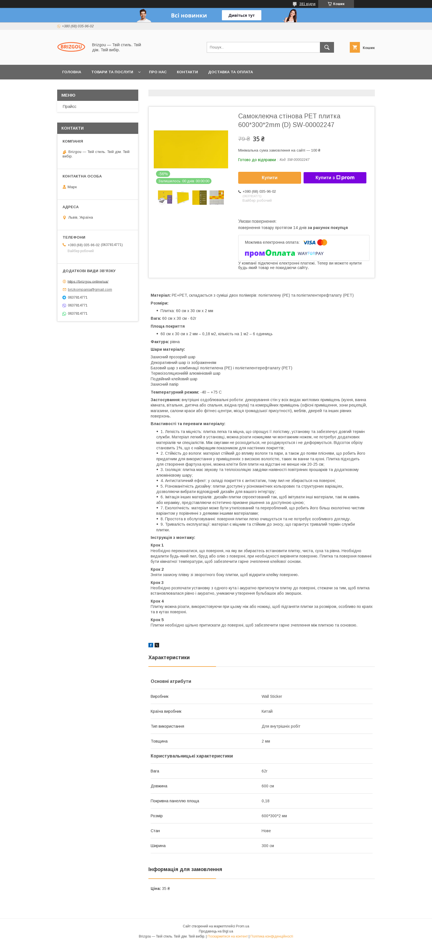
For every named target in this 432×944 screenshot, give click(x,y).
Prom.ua (242, 926)
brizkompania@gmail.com (90, 289)
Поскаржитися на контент (228, 936)
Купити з (334, 177)
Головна (71, 72)
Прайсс (69, 106)
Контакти (187, 72)
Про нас (158, 72)
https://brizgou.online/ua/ (88, 281)
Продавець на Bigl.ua (216, 931)
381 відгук (307, 4)
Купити (270, 177)
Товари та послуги (112, 72)
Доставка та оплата (230, 72)
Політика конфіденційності (271, 936)
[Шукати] (327, 47)
